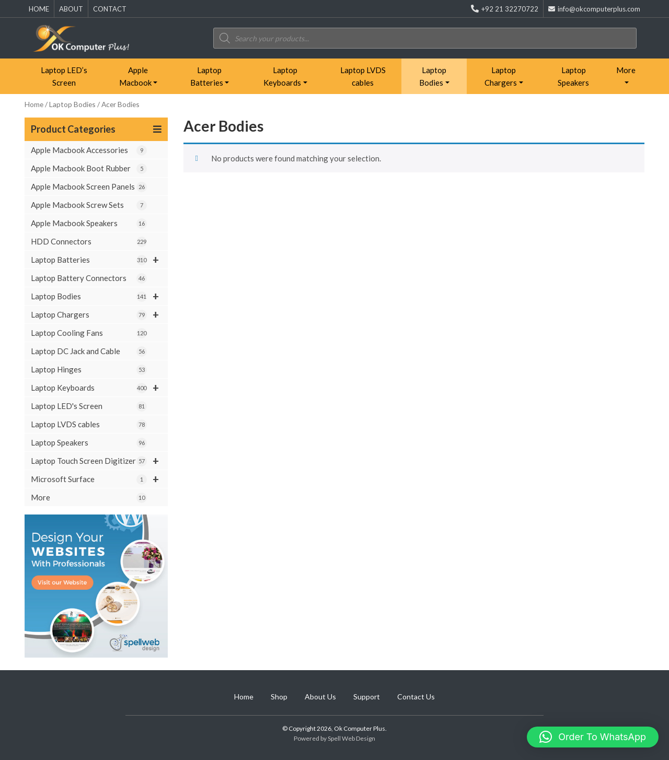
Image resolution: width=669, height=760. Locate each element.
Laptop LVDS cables (363, 76)
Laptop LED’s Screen (64, 76)
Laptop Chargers (501, 76)
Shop (279, 696)
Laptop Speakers (573, 76)
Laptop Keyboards (282, 76)
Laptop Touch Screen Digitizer (99, 461)
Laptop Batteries (206, 76)
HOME (39, 9)
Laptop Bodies (432, 76)
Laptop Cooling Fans (89, 333)
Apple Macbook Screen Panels (89, 187)
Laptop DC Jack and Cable (89, 351)
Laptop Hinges (89, 370)
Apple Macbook (135, 76)
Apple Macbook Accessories (89, 150)
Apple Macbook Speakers (89, 223)
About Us (320, 696)
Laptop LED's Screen (89, 406)
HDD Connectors (89, 242)
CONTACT (109, 9)
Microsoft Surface (99, 479)
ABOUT (71, 9)
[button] (593, 737)
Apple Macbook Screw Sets (89, 205)
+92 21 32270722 (504, 9)
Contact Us (416, 696)
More (626, 70)
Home (34, 104)
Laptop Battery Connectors (89, 278)
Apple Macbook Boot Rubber (89, 168)
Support (366, 696)
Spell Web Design (351, 738)
